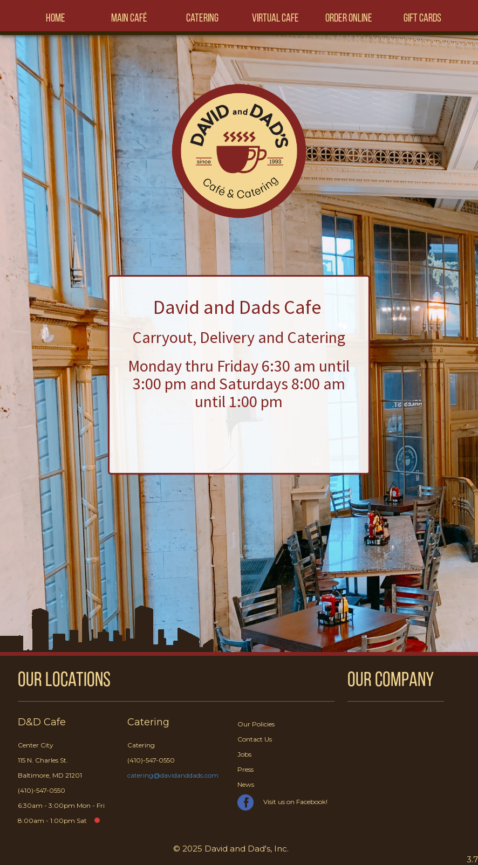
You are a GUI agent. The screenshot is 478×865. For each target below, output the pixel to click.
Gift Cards (422, 18)
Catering (202, 18)
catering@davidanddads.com (172, 775)
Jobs (244, 754)
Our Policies (256, 724)
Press (245, 769)
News (245, 784)
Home (55, 18)
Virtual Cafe (275, 18)
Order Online (348, 18)
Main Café (129, 18)
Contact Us (254, 739)
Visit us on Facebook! (282, 802)
